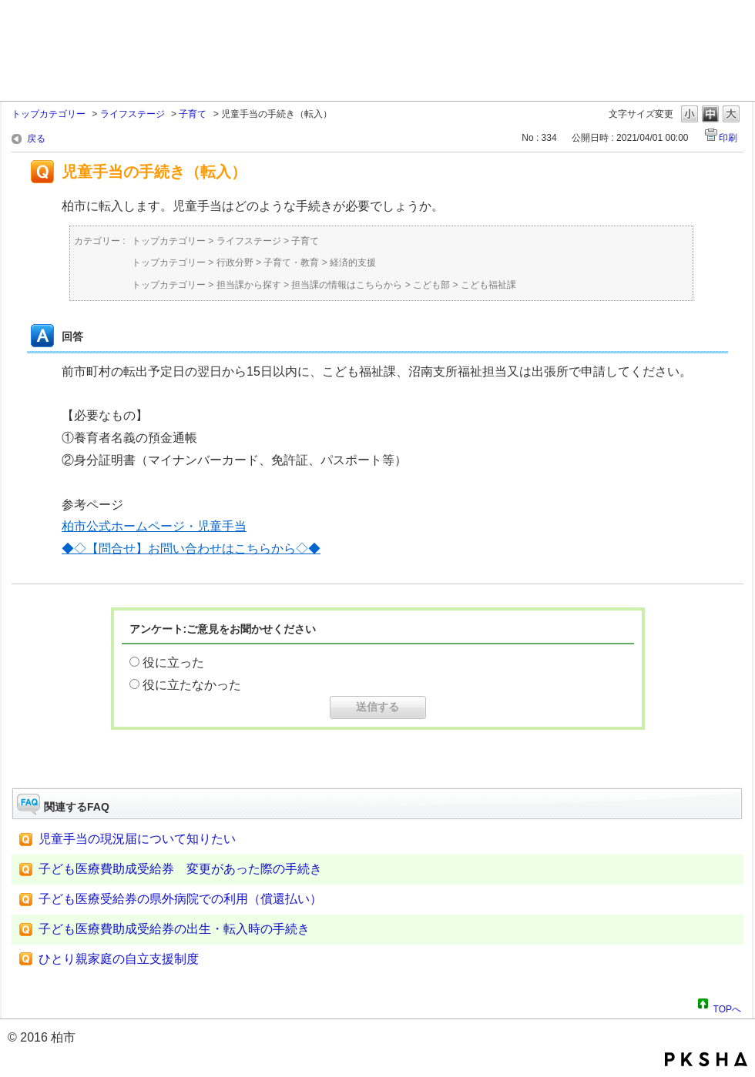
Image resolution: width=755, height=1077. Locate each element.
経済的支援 (353, 262)
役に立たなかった (192, 684)
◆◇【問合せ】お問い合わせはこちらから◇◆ (191, 548)
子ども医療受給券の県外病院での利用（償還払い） (180, 898)
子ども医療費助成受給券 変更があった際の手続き (180, 868)
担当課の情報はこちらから (346, 284)
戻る (36, 138)
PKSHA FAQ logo (706, 1059)
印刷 (728, 137)
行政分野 (234, 262)
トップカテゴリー (49, 114)
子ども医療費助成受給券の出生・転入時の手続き (174, 928)
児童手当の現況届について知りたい (137, 838)
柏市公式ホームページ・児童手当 (154, 526)
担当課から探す (248, 284)
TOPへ (727, 1007)
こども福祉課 (488, 284)
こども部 (431, 284)
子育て (192, 114)
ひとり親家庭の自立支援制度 (119, 958)
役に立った (173, 662)
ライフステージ (132, 114)
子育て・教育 (291, 262)
